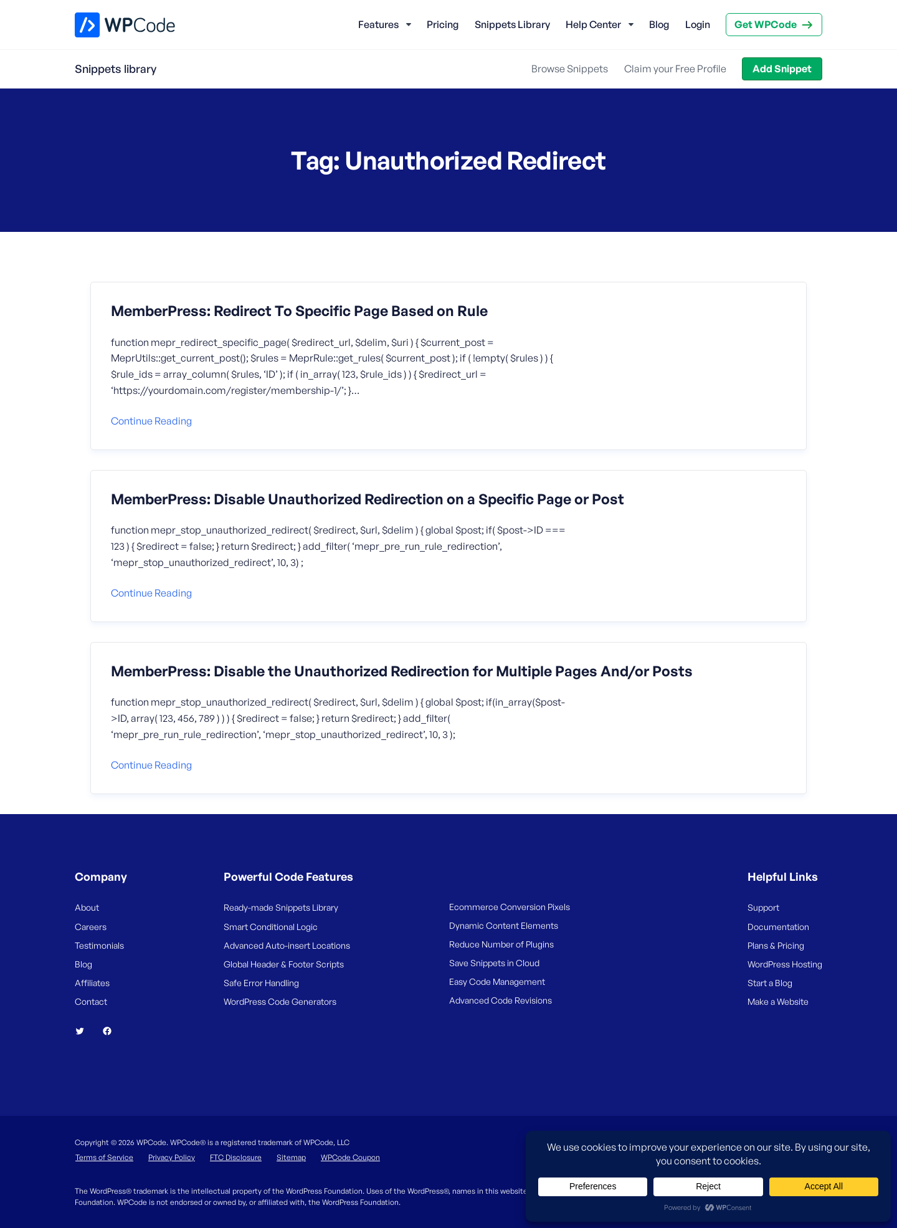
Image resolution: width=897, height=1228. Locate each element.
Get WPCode (765, 24)
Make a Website (778, 1001)
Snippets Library (512, 24)
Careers (91, 926)
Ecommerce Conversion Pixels (509, 906)
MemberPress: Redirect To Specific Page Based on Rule (299, 311)
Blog (659, 24)
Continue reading (151, 421)
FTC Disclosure (236, 1157)
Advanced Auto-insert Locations (287, 945)
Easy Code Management (497, 981)
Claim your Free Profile (675, 68)
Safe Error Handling (261, 982)
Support (763, 907)
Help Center (593, 24)
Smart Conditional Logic (271, 926)
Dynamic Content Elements (503, 925)
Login (697, 24)
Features (378, 24)
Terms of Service (104, 1157)
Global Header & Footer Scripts (284, 964)
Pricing (442, 24)
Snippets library (115, 68)
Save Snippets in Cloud (494, 962)
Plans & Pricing (776, 945)
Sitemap (291, 1157)
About (87, 907)
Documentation (778, 926)
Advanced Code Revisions (500, 1000)
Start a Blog (770, 982)
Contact (91, 1001)
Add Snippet (782, 68)
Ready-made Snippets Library (281, 907)
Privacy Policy (171, 1157)
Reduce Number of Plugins (501, 944)
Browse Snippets (569, 68)
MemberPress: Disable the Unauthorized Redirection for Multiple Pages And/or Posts (402, 671)
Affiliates (92, 982)
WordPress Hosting (785, 964)
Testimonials (99, 945)
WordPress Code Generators (280, 1001)
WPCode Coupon (350, 1157)
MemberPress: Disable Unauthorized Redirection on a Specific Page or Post (367, 499)
